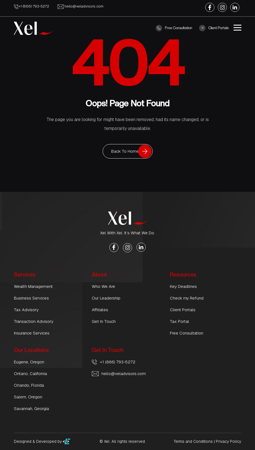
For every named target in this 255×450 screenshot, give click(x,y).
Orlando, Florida (29, 385)
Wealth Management (33, 286)
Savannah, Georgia (31, 408)
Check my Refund (187, 298)
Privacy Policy (228, 441)
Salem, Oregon (28, 396)
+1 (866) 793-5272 (31, 6)
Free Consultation (174, 28)
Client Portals (214, 28)
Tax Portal (179, 321)
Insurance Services (31, 333)
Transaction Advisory (33, 321)
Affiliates (100, 309)
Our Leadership (106, 298)
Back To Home (125, 151)
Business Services (31, 298)
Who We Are (103, 286)
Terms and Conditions (193, 441)
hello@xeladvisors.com (80, 6)
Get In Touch (104, 321)
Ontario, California (30, 373)
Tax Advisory (26, 309)
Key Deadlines (183, 286)
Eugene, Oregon (29, 361)
